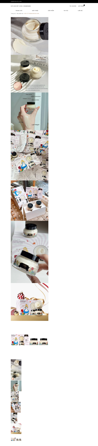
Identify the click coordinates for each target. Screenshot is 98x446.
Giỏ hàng (81, 6)
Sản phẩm (51, 10)
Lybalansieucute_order (16, 1)
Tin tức (66, 10)
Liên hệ (80, 10)
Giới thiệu (35, 10)
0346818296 (27, 6)
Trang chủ (19, 10)
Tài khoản (73, 6)
